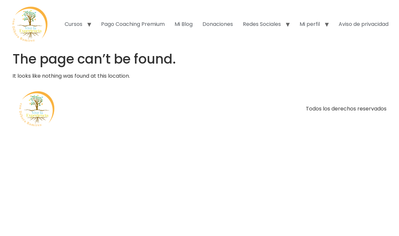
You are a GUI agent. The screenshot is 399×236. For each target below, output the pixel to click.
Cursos (73, 24)
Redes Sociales (262, 24)
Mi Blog (184, 24)
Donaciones (217, 24)
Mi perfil (310, 24)
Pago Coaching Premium (133, 24)
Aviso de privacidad (363, 24)
